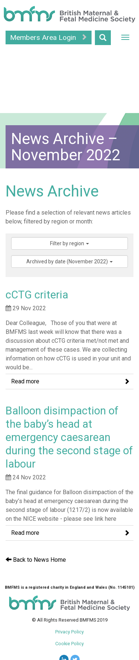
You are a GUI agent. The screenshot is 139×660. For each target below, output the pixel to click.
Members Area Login (48, 37)
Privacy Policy (69, 632)
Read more (70, 381)
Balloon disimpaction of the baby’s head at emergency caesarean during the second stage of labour (69, 437)
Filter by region (69, 243)
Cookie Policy (69, 643)
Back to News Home (36, 559)
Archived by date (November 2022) (69, 261)
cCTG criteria (37, 294)
